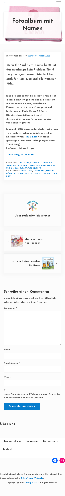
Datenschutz (50, 449)
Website (7, 385)
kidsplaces (31, 491)
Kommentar (10, 316)
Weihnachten (35, 176)
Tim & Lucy (31, 144)
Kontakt (7, 457)
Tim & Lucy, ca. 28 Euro (20, 162)
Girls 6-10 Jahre (38, 173)
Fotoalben (27, 178)
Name (7, 357)
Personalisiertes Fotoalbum (35, 181)
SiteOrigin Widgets (32, 486)
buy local (24, 170)
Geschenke (36, 170)
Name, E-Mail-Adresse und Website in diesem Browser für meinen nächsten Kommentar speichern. (32, 403)
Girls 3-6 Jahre (21, 173)
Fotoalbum (40, 178)
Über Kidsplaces (11, 449)
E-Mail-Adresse (12, 371)
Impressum (32, 449)
